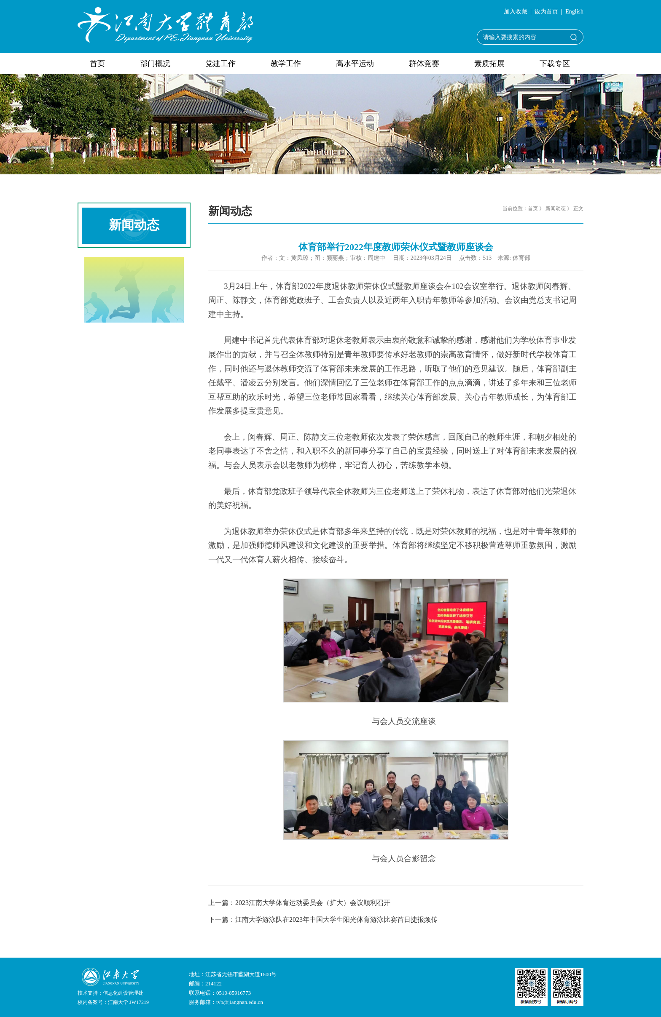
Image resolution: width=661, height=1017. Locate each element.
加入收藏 (515, 12)
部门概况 (155, 63)
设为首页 (546, 12)
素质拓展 (489, 63)
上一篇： (299, 902)
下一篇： (323, 919)
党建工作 (220, 63)
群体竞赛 (424, 63)
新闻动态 (555, 208)
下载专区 (555, 63)
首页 (97, 63)
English (574, 12)
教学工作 (286, 63)
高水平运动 (355, 63)
